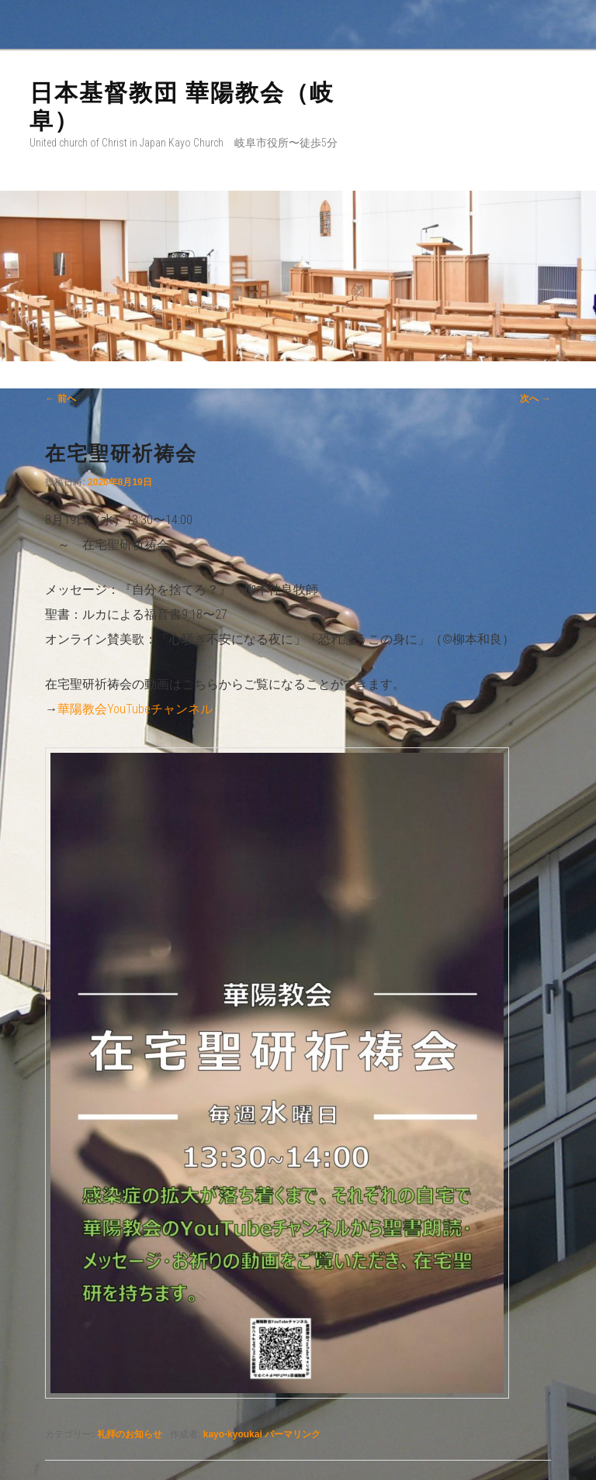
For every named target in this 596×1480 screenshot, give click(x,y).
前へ (60, 398)
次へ (535, 398)
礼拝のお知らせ (129, 1434)
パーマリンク (293, 1434)
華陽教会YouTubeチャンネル (135, 709)
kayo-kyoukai (232, 1434)
